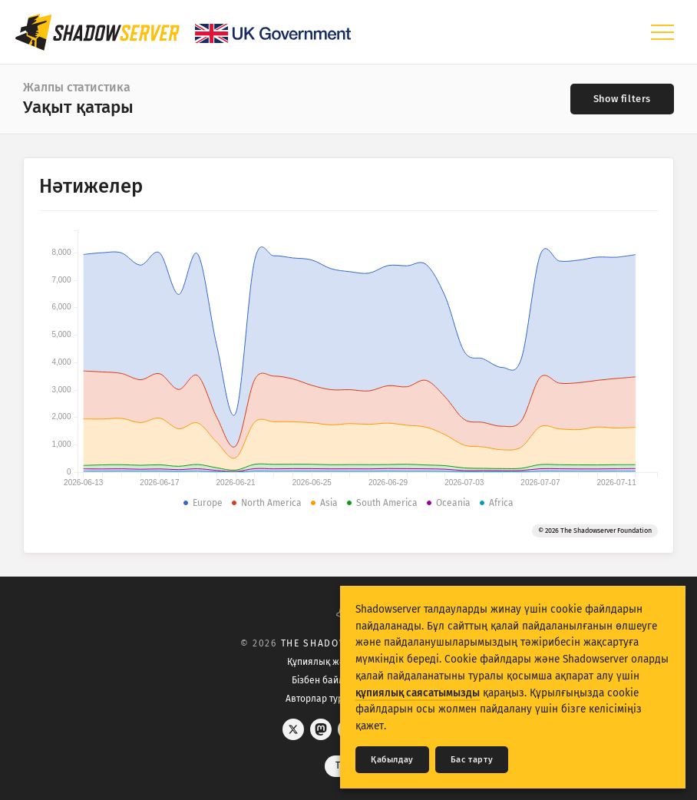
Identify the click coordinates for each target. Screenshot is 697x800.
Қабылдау (392, 760)
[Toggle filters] (622, 99)
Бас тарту (472, 760)
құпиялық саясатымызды (417, 692)
